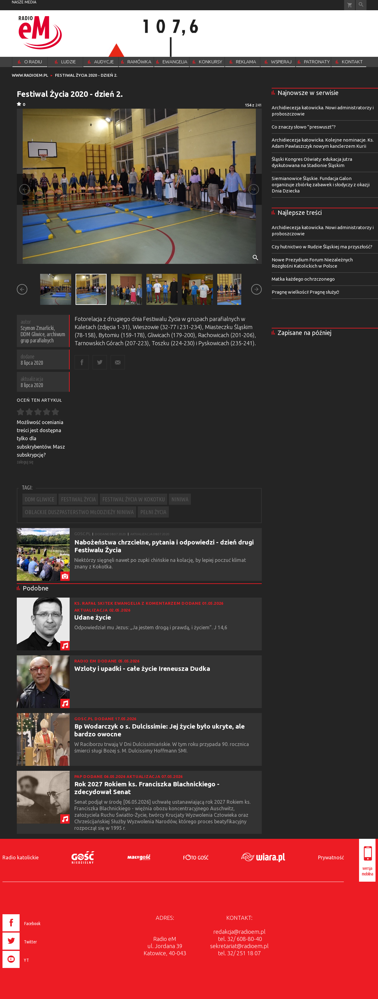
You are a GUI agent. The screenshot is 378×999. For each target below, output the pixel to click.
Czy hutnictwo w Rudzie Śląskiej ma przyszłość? (322, 246)
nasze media (24, 2)
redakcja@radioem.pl (239, 932)
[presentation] (35, 968)
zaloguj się (25, 461)
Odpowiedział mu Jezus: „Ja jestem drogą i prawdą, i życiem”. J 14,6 (151, 627)
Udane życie (92, 617)
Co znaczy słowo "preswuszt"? (304, 126)
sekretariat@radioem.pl (239, 946)
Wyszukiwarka (361, 5)
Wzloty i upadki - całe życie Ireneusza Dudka (142, 668)
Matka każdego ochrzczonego (303, 279)
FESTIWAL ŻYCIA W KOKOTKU (133, 499)
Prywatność (331, 857)
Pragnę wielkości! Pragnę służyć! (305, 292)
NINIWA (179, 499)
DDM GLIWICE (39, 499)
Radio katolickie (20, 857)
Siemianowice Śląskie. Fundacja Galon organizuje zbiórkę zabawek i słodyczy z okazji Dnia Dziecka (321, 184)
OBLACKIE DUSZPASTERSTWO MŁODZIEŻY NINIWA (79, 512)
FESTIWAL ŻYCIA (78, 499)
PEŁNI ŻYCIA (153, 512)
